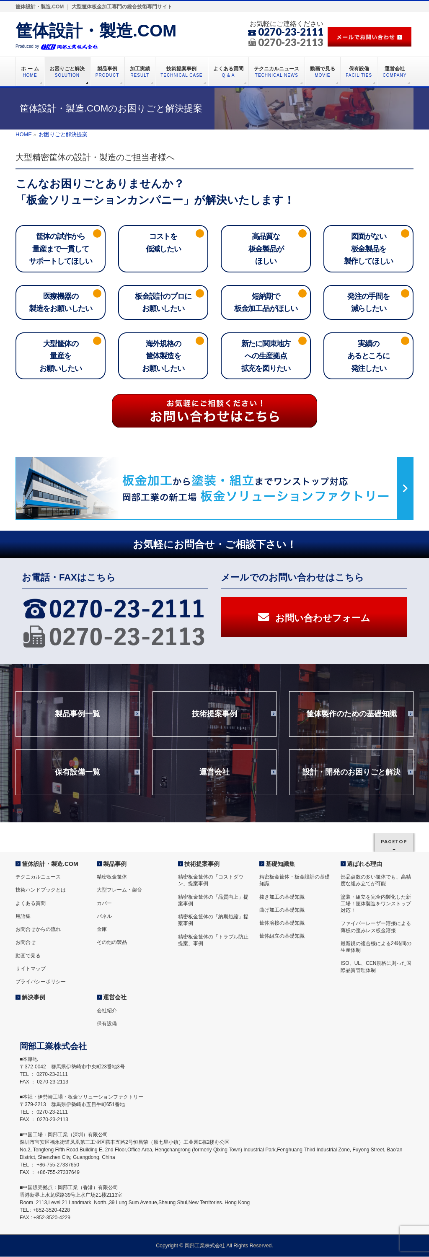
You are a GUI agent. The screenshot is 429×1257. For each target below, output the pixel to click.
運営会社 (214, 775)
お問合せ (26, 943)
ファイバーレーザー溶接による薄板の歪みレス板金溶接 (376, 927)
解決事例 (33, 998)
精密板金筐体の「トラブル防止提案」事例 (213, 940)
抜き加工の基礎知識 (282, 897)
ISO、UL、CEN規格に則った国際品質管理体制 (376, 967)
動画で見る (28, 956)
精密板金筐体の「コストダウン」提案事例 (210, 881)
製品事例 (115, 864)
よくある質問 (31, 904)
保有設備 (107, 1024)
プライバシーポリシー (41, 982)
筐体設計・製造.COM (96, 30)
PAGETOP (394, 842)
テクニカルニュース (38, 878)
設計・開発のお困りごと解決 (351, 775)
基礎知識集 (280, 864)
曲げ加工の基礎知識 (282, 911)
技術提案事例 (214, 717)
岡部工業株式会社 (205, 1246)
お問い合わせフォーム (314, 620)
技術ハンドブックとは (41, 891)
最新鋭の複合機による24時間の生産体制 (376, 947)
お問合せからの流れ (38, 930)
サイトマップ (31, 969)
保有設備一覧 (77, 775)
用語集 (23, 917)
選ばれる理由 (364, 864)
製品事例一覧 (77, 717)
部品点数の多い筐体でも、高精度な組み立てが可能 (376, 881)
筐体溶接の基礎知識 (282, 924)
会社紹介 (107, 1011)
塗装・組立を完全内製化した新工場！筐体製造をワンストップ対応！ (376, 904)
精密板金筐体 (112, 878)
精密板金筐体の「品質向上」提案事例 (213, 900)
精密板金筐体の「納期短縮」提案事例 (213, 921)
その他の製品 (112, 943)
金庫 (102, 930)
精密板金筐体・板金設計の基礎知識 (294, 881)
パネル (104, 917)
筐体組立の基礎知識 (282, 937)
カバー (104, 904)
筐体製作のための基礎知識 (351, 717)
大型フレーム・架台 (119, 891)
